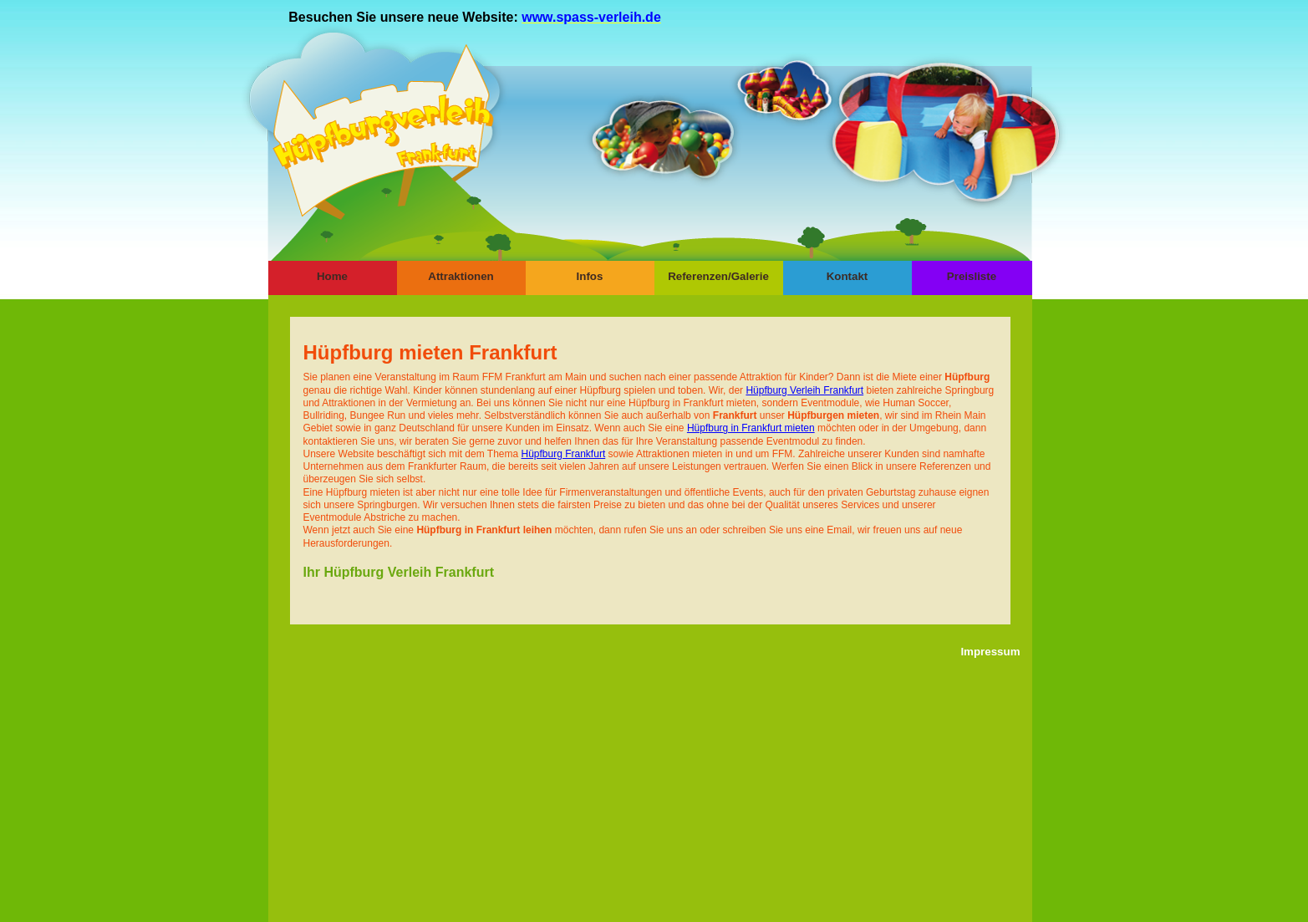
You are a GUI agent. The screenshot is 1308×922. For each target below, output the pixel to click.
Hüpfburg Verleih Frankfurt (804, 390)
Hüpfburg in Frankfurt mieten (751, 428)
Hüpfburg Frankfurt (564, 454)
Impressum (990, 651)
